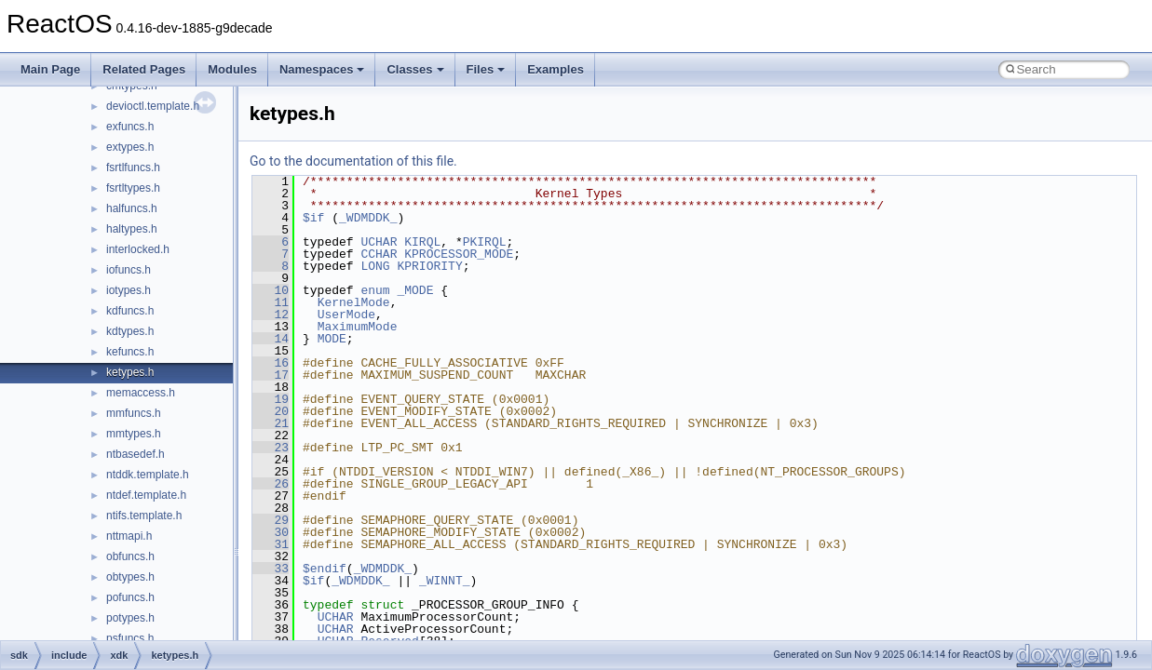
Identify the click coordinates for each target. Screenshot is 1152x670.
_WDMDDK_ (368, 217)
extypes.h (130, 147)
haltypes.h (131, 228)
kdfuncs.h (130, 310)
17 (270, 375)
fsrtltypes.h (133, 187)
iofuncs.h (128, 269)
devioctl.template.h (152, 106)
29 (270, 520)
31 (270, 544)
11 (270, 302)
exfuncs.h (130, 126)
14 (270, 338)
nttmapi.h (129, 536)
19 (270, 399)
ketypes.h (130, 372)
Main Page (50, 69)
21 (270, 423)
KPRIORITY (429, 266)
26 (270, 484)
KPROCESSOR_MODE (458, 254)
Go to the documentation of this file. (353, 161)
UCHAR (378, 242)
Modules (232, 69)
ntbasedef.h (135, 454)
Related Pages (143, 69)
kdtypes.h (130, 331)
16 (270, 363)
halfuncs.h (131, 208)
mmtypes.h (133, 433)
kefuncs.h (130, 351)
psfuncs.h (130, 638)
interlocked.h (137, 249)
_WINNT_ (444, 580)
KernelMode (354, 302)
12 (270, 314)
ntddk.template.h (147, 474)
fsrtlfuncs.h (133, 167)
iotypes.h (128, 290)
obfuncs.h (130, 556)
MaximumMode (358, 326)
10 (270, 290)
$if (313, 217)
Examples (555, 69)
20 (270, 411)
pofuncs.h (130, 597)
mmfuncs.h (133, 413)
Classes (414, 69)
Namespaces (322, 69)
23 (270, 447)
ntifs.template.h (144, 515)
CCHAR (378, 254)
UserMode (346, 314)
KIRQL (422, 242)
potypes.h (130, 617)
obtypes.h (130, 576)
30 (270, 532)
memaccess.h (140, 392)
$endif (324, 568)
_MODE (415, 290)
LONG (374, 266)
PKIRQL (485, 242)
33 (270, 568)
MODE (332, 338)
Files (486, 69)
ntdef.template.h (146, 495)
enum (374, 290)
